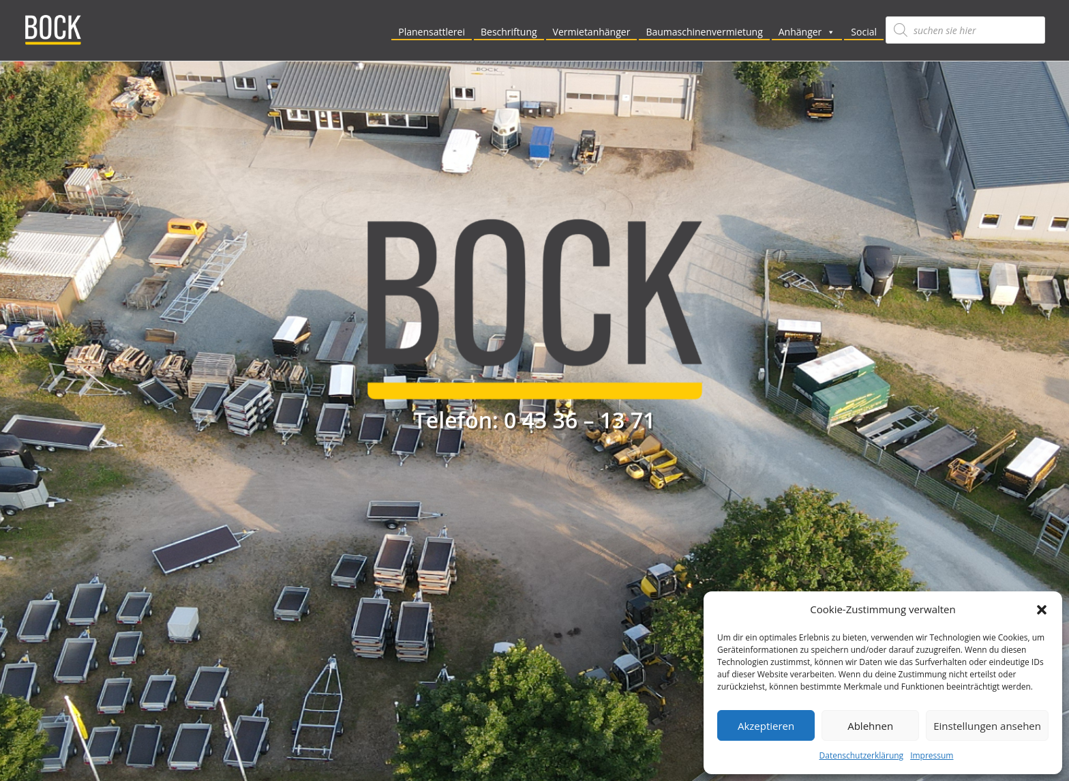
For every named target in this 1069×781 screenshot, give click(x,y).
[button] (1042, 610)
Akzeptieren (766, 726)
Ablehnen (870, 726)
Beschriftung (509, 31)
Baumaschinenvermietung (704, 31)
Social (864, 31)
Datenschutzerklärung (861, 755)
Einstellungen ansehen (987, 726)
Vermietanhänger (592, 31)
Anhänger (807, 31)
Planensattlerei (431, 31)
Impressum (931, 755)
